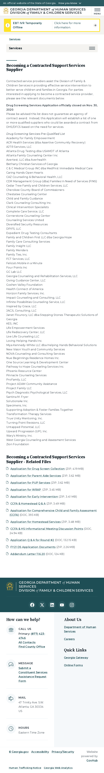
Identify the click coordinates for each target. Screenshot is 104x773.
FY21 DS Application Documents (33, 547)
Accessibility (40, 751)
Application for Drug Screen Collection (37, 468)
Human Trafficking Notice (25, 767)
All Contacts (27, 642)
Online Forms (73, 665)
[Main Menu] (96, 11)
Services (14, 39)
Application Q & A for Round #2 (32, 540)
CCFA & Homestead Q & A (28, 503)
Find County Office (32, 646)
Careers (69, 639)
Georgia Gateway (76, 657)
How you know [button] (68, 3)
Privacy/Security (63, 751)
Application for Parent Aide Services (35, 475)
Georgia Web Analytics (58, 767)
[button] (92, 48)
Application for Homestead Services (35, 521)
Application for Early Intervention (34, 496)
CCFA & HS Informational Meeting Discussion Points (46, 528)
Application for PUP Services (30, 482)
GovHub (92, 760)
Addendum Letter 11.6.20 (27, 554)
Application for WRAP (26, 489)
